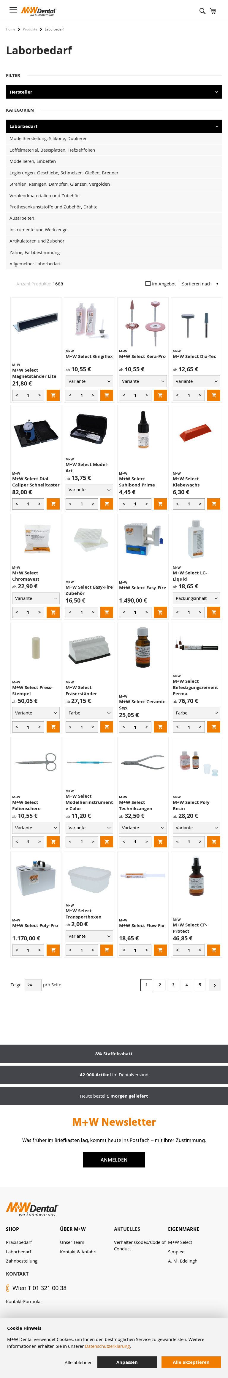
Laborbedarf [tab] (23, 126)
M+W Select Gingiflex (89, 356)
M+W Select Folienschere (26, 805)
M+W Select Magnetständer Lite (34, 373)
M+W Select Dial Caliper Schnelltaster (36, 482)
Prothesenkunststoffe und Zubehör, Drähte (53, 207)
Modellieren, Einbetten (33, 161)
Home (10, 29)
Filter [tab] (13, 75)
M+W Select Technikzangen (135, 805)
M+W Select (180, 1242)
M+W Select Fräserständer (81, 690)
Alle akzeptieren (191, 1362)
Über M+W (73, 1229)
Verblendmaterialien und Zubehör (44, 195)
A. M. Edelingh (182, 1261)
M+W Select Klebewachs (186, 482)
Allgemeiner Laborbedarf (35, 263)
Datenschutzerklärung (107, 1346)
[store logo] (39, 11)
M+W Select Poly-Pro (35, 925)
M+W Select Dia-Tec (194, 356)
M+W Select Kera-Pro (142, 356)
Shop (12, 1229)
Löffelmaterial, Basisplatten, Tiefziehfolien (52, 150)
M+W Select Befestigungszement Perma (195, 687)
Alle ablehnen (79, 1362)
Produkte (30, 29)
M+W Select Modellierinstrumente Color (89, 802)
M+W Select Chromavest (25, 576)
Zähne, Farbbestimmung (35, 252)
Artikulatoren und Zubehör (37, 241)
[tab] (33, 1229)
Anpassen (127, 1362)
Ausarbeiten (22, 218)
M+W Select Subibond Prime (137, 482)
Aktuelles (127, 1229)
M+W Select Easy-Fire (142, 587)
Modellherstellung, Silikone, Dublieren (49, 138)
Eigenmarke (183, 1229)
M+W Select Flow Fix (141, 925)
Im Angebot (160, 284)
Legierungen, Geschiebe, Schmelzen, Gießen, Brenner (64, 173)
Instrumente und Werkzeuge (38, 229)
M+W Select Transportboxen (84, 914)
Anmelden (114, 1160)
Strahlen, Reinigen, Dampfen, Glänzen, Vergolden (60, 184)
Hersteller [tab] (21, 92)
